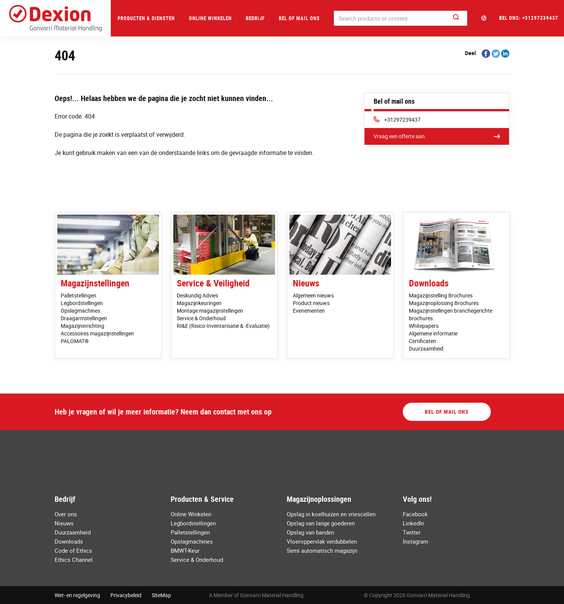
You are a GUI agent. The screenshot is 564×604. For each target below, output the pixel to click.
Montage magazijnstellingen (210, 310)
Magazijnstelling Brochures (441, 295)
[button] (483, 18)
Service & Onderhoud (201, 318)
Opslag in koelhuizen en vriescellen (331, 514)
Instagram (415, 541)
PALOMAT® (75, 341)
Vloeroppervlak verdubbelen (322, 541)
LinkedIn (413, 523)
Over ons (66, 514)
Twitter (412, 532)
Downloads (429, 283)
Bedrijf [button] (255, 18)
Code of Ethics (73, 550)
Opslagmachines (80, 310)
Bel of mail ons (299, 18)
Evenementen (309, 310)
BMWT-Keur (185, 550)
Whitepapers (423, 325)
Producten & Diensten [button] (146, 18)
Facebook (415, 514)
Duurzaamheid (426, 348)
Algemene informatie (433, 333)
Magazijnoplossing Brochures (444, 303)
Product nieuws (311, 303)
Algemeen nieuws (313, 295)
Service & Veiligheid (213, 283)
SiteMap (161, 595)
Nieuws (306, 283)
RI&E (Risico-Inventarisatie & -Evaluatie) (223, 325)
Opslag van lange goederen (321, 523)
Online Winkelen (210, 18)
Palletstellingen (78, 295)
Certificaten (422, 341)
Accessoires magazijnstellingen (97, 333)
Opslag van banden (310, 532)
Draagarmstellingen (84, 318)
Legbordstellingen (82, 303)
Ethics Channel (74, 559)
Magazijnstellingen (95, 283)
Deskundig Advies (197, 295)
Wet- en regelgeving (77, 595)
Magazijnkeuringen (199, 303)
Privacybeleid (125, 595)
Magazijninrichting (82, 325)
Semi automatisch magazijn (322, 550)
